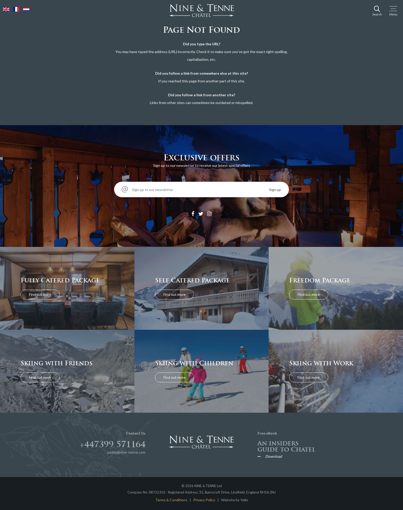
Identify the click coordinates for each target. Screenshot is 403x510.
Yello (244, 500)
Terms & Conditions (171, 500)
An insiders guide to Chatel (286, 446)
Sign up (275, 189)
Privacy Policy (204, 500)
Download (273, 456)
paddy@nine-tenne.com (126, 452)
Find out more (40, 294)
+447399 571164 (112, 444)
